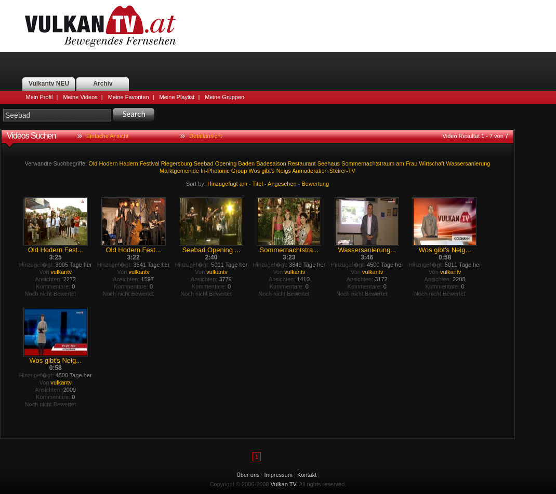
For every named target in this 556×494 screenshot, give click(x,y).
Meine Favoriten (128, 97)
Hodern (108, 163)
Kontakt (306, 475)
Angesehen (282, 184)
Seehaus (328, 163)
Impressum (278, 475)
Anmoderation (310, 171)
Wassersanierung (468, 163)
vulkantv (61, 272)
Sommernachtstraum (367, 163)
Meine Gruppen (224, 97)
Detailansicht (205, 136)
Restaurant (302, 163)
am (400, 163)
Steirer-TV (342, 171)
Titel (258, 184)
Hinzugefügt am (227, 184)
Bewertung (315, 184)
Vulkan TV (100, 26)
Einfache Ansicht (107, 136)
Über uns (248, 475)
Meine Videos (80, 97)
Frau (412, 163)
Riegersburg (176, 163)
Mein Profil (39, 97)
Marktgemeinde (179, 171)
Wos (254, 171)
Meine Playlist (177, 97)
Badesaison (271, 163)
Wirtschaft (431, 163)
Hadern (129, 163)
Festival (150, 163)
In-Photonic (215, 171)
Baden (246, 163)
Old (92, 163)
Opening (226, 163)
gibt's (267, 171)
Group (239, 171)
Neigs (283, 171)
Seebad (204, 163)
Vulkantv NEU (49, 83)
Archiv (102, 83)
